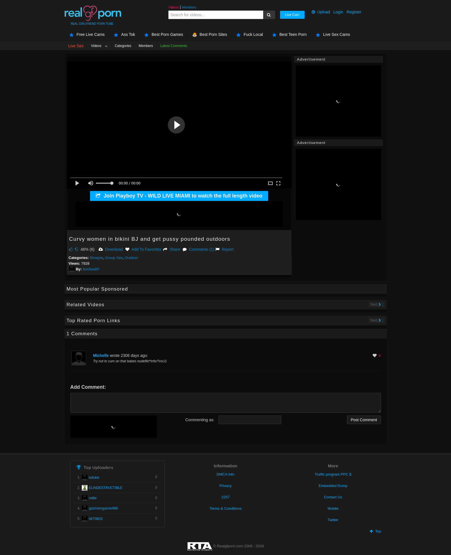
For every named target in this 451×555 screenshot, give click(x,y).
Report (224, 249)
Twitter (333, 520)
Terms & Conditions (225, 508)
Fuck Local (249, 34)
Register (353, 12)
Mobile (333, 508)
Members (189, 7)
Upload (321, 12)
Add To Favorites (143, 249)
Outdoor (131, 258)
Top (375, 531)
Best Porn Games (163, 34)
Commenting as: (200, 420)
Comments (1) (198, 249)
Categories (123, 46)
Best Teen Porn (289, 34)
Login (338, 12)
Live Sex (76, 46)
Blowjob (96, 258)
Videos (173, 7)
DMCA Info (225, 474)
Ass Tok (124, 34)
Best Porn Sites (209, 34)
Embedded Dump (333, 486)
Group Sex (114, 258)
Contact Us (333, 497)
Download (111, 249)
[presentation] (113, 427)
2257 (225, 497)
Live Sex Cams (333, 34)
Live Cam (292, 15)
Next (376, 305)
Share (171, 249)
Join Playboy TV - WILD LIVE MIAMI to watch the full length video (179, 196)
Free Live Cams (87, 34)
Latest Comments (173, 46)
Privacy (225, 486)
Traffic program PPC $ (333, 474)
